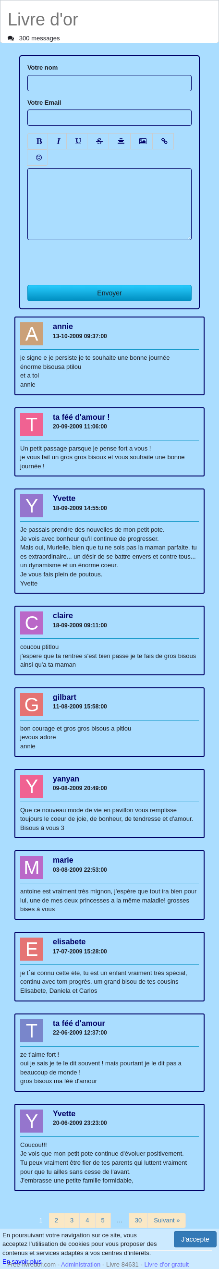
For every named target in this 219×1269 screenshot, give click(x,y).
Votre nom (42, 67)
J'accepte (195, 1239)
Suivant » (167, 1220)
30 (138, 1220)
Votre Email (44, 102)
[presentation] (100, 259)
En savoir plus (22, 1261)
